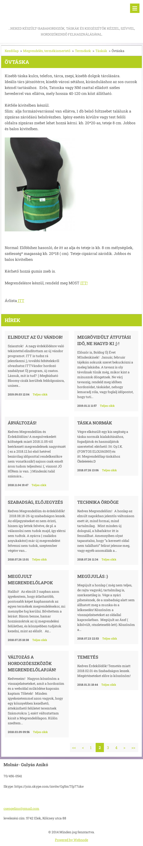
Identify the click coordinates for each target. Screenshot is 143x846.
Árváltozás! (22, 423)
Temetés (87, 657)
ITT (20, 300)
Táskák (101, 50)
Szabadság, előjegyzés (35, 502)
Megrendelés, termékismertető (46, 50)
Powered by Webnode (71, 840)
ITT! (84, 282)
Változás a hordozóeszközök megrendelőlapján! (32, 663)
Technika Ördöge (98, 502)
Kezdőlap (12, 50)
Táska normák (94, 423)
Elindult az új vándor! (35, 337)
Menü (134, 8)
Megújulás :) (92, 576)
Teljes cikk (40, 394)
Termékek (83, 50)
